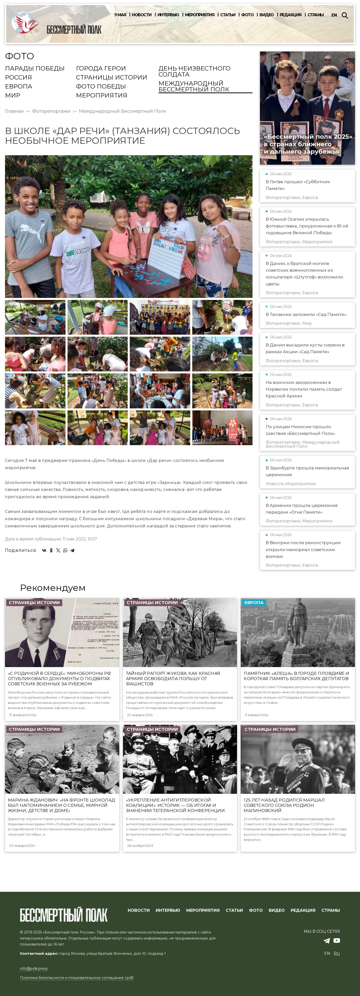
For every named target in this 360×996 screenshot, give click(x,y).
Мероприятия (199, 15)
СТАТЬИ (234, 911)
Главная (14, 111)
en (334, 15)
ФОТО (256, 911)
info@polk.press (34, 969)
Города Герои (101, 68)
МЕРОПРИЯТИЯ (203, 911)
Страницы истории (111, 77)
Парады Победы (35, 68)
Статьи (227, 15)
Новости (142, 15)
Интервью (168, 15)
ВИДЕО (277, 911)
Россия (18, 77)
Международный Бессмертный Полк (193, 86)
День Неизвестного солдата (194, 71)
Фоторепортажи (51, 111)
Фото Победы (101, 86)
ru (337, 953)
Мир (12, 95)
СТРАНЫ (331, 911)
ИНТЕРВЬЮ (168, 911)
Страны (316, 15)
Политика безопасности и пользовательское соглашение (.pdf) (77, 978)
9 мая (120, 15)
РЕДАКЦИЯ (303, 911)
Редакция (291, 15)
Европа (18, 86)
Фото (247, 15)
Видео (267, 15)
